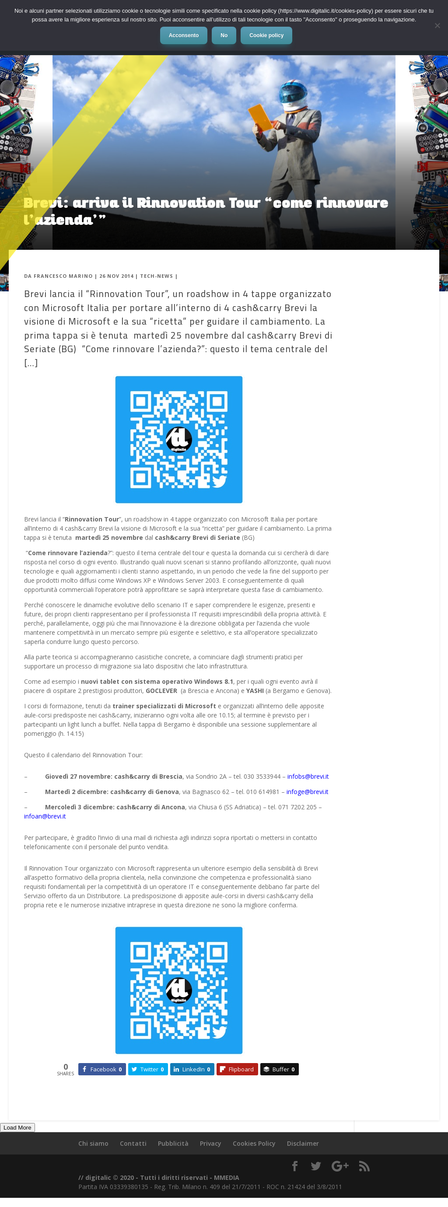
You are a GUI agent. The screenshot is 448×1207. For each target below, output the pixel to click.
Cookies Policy (254, 1143)
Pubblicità (173, 1143)
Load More (18, 1127)
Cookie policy (266, 35)
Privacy (210, 1143)
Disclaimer (303, 1143)
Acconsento (184, 35)
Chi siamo (93, 1143)
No (224, 35)
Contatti (133, 1143)
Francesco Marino (63, 276)
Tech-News (156, 276)
